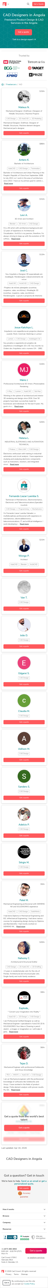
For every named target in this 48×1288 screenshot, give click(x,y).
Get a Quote (39, 4)
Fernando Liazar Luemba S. (24, 496)
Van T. (24, 598)
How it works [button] (24, 1209)
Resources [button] (24, 1229)
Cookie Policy (29, 1284)
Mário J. (24, 380)
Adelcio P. (24, 825)
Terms (16, 1274)
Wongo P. (24, 556)
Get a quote (23, 32)
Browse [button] (24, 1216)
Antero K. (24, 160)
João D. (24, 635)
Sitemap (24, 1274)
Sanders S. (24, 787)
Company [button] (24, 1223)
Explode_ (24, 1008)
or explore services (36, 1258)
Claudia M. (24, 711)
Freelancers (11, 85)
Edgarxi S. (24, 673)
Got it (6, 1283)
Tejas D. (24, 1064)
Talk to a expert (24, 39)
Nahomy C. (24, 958)
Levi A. (24, 215)
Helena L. (24, 438)
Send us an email (29, 1181)
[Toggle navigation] (6, 4)
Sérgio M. (24, 862)
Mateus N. (24, 107)
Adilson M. (24, 749)
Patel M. (24, 900)
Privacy (8, 1274)
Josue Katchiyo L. (24, 328)
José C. (24, 271)
